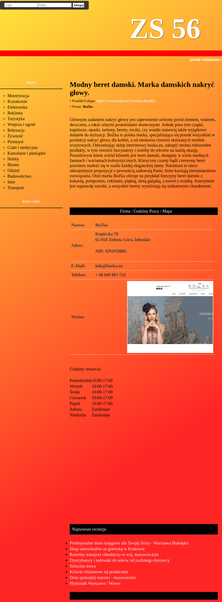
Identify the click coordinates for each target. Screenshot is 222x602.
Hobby (13, 159)
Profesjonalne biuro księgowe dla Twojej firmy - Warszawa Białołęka (129, 543)
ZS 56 (165, 29)
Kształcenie (17, 101)
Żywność (15, 136)
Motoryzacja (18, 95)
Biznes (13, 164)
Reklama (15, 113)
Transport (15, 187)
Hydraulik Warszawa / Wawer (95, 583)
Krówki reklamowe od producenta (99, 571)
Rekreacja (16, 130)
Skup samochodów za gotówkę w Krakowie (107, 548)
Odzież (13, 170)
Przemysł (15, 141)
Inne (11, 182)
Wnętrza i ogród (21, 124)
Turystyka (16, 118)
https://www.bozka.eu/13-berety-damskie (126, 101)
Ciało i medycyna (22, 147)
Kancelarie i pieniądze (26, 153)
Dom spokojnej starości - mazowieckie (103, 577)
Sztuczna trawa (83, 566)
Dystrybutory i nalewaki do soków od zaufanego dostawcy (120, 560)
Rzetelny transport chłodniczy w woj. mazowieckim (114, 554)
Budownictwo (19, 176)
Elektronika (17, 107)
